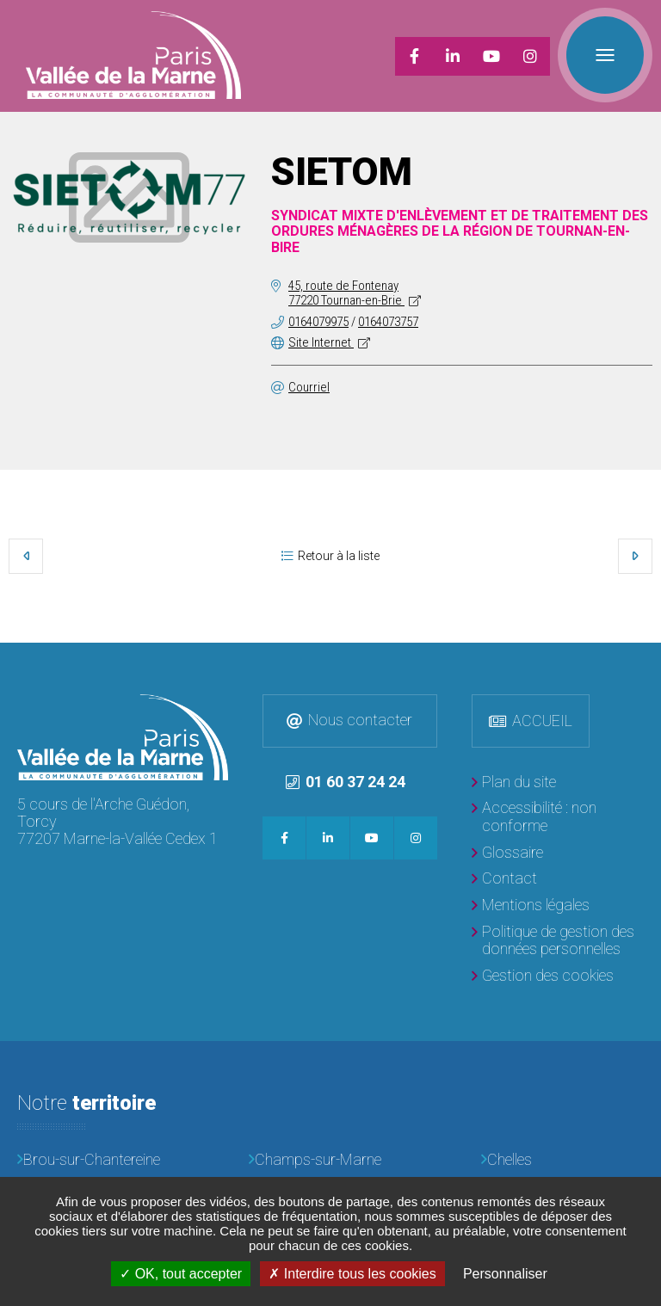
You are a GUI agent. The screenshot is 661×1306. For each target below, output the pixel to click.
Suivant (635, 556)
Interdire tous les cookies (352, 1273)
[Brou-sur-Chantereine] (98, 1160)
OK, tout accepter (181, 1273)
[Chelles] (562, 1160)
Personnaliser (505, 1273)
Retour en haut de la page (644, 660)
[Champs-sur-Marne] (330, 1160)
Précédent (26, 556)
